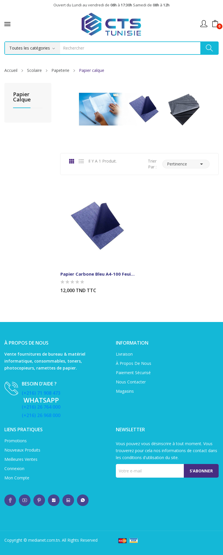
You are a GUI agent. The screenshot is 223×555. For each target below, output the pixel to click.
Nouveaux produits (22, 450)
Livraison (124, 354)
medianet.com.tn (44, 540)
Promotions (15, 440)
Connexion (14, 468)
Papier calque (22, 97)
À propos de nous (133, 363)
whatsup (10, 500)
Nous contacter (131, 382)
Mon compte (16, 478)
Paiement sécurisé (133, 372)
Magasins (125, 391)
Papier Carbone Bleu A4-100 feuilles (97, 273)
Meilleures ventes (20, 459)
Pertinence (186, 164)
